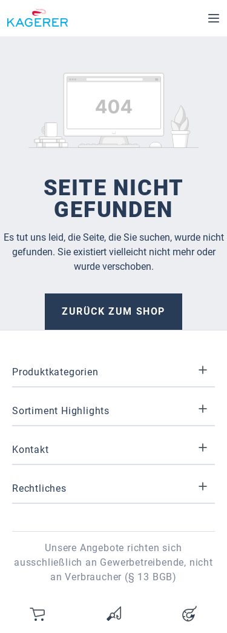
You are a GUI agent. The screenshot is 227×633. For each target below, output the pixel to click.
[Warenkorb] (38, 613)
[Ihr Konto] (189, 613)
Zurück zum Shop (113, 311)
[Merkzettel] (114, 613)
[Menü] (214, 18)
